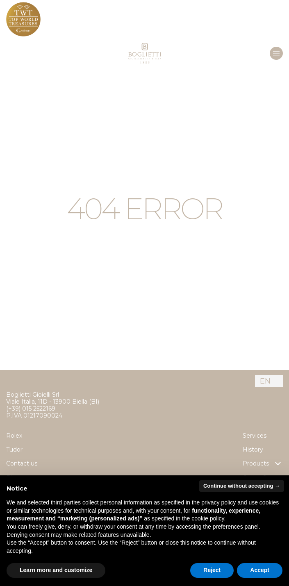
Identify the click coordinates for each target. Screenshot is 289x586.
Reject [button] (212, 570)
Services (254, 435)
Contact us (21, 463)
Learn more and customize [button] (56, 570)
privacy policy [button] (218, 502)
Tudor (14, 449)
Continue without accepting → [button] (241, 486)
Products (263, 463)
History (253, 449)
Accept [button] (259, 570)
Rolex (14, 435)
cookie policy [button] (207, 518)
